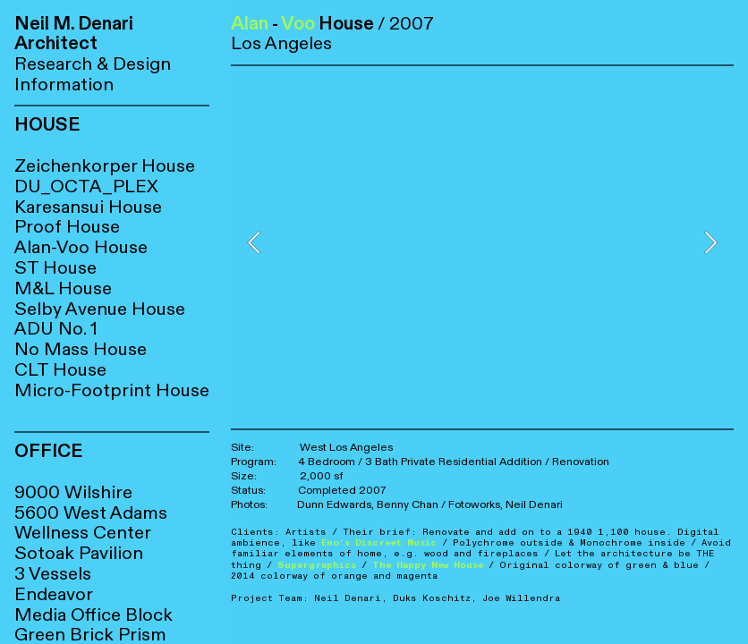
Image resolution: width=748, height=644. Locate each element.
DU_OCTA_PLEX (86, 186)
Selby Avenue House (99, 309)
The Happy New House (427, 565)
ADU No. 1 (56, 329)
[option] (482, 243)
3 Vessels (52, 574)
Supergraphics (316, 565)
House (93, 227)
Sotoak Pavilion (78, 553)
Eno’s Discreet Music (379, 543)
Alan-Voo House (81, 247)
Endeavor (53, 594)
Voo (298, 24)
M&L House (63, 288)
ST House (55, 268)
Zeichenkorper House (104, 166)
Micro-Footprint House (111, 390)
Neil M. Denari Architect (73, 34)
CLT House (60, 370)
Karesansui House (88, 207)
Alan (249, 24)
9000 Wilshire (73, 492)
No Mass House (80, 349)
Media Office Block (93, 615)
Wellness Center (82, 533)
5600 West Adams (90, 513)
